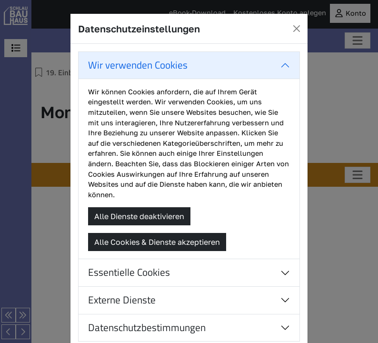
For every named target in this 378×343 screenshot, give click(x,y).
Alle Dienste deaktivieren (139, 216)
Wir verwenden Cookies (138, 65)
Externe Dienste (122, 300)
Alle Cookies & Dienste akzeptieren (157, 242)
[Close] (296, 28)
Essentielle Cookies (129, 272)
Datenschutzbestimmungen (147, 327)
